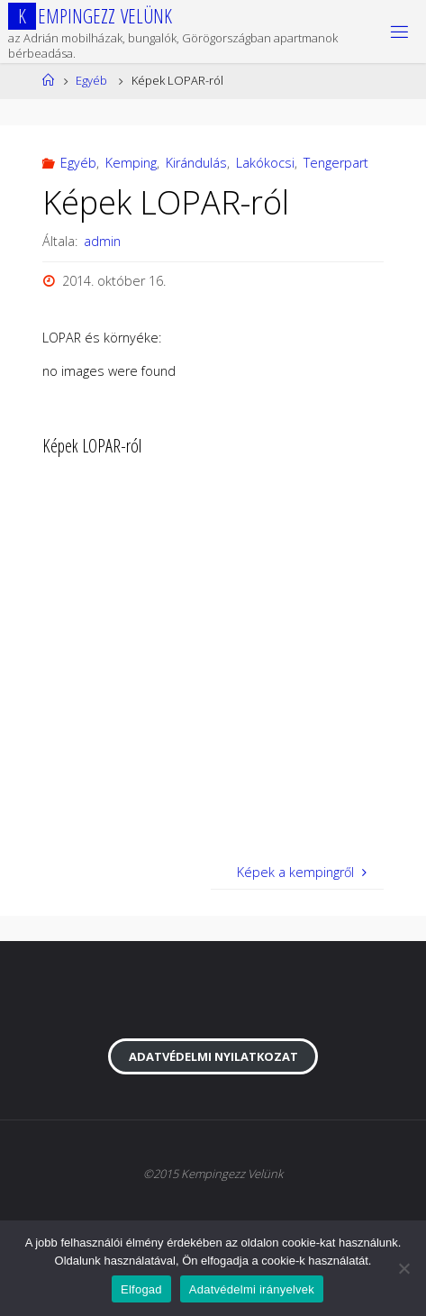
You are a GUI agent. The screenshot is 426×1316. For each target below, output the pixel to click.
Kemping (131, 162)
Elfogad (141, 1289)
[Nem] (403, 1268)
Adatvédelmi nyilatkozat (213, 1056)
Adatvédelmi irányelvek (251, 1289)
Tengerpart (336, 162)
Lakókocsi (265, 162)
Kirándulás (196, 162)
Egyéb (91, 80)
